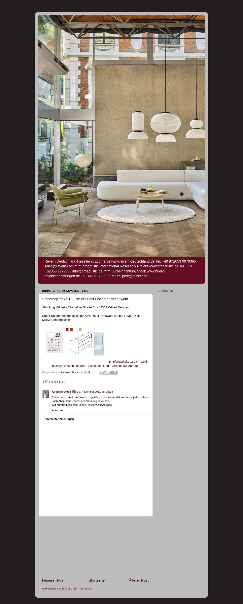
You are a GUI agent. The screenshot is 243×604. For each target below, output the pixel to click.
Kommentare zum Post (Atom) (75, 588)
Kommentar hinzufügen (59, 418)
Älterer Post (139, 580)
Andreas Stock (61, 391)
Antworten (58, 410)
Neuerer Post (53, 580)
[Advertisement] (95, 547)
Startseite (97, 580)
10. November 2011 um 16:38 (95, 391)
